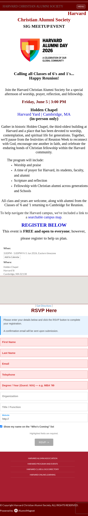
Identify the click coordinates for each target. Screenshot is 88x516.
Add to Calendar (12, 257)
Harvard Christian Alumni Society (33, 6)
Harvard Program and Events (43, 464)
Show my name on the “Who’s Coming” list (27, 426)
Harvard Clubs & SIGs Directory (43, 469)
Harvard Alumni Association (42, 458)
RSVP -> (44, 442)
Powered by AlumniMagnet (17, 510)
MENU (81, 6)
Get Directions (44, 306)
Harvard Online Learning (43, 475)
